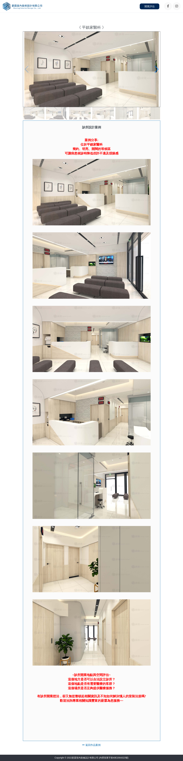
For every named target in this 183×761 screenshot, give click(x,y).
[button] (156, 69)
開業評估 (149, 6)
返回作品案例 (91, 745)
